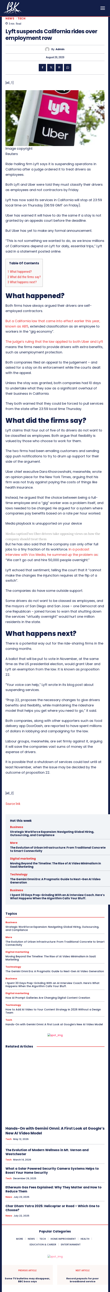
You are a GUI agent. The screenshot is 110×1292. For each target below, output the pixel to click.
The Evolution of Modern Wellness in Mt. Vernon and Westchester (47, 1152)
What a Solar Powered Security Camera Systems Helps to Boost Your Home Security (52, 1170)
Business (16, 827)
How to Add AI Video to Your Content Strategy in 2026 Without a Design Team (53, 1011)
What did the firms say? (24, 277)
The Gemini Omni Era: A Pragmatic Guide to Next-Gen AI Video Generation (55, 880)
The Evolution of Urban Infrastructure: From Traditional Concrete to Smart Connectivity (58, 849)
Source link (12, 804)
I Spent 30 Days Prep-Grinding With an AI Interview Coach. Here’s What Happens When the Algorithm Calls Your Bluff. (57, 896)
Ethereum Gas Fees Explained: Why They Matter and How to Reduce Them (53, 1189)
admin (60, 49)
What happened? (19, 271)
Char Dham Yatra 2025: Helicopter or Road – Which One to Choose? (52, 1208)
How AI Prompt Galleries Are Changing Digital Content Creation (47, 998)
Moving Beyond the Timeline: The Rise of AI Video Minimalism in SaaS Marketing (55, 865)
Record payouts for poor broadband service (82, 1280)
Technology (18, 874)
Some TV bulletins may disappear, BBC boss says (27, 1280)
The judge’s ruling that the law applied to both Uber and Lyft (54, 341)
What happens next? (22, 282)
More (14, 842)
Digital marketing (23, 858)
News (9, 18)
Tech (21, 18)
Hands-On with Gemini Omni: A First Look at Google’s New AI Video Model (54, 1024)
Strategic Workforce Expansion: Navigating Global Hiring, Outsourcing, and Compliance (52, 833)
